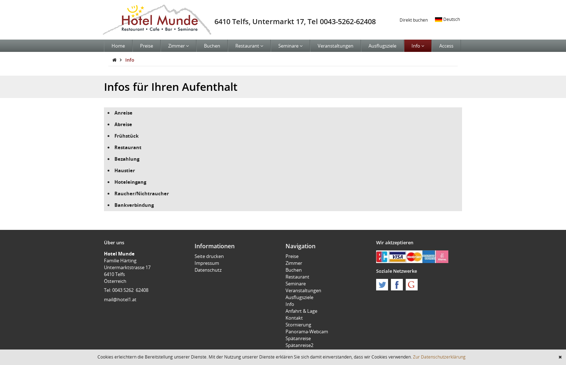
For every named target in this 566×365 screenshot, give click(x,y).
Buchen (212, 46)
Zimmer (178, 46)
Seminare (290, 46)
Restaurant (249, 46)
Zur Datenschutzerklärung (439, 357)
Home (118, 46)
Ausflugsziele (382, 46)
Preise (146, 46)
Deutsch (447, 19)
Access (446, 46)
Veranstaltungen (335, 46)
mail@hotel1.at (120, 299)
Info (418, 46)
